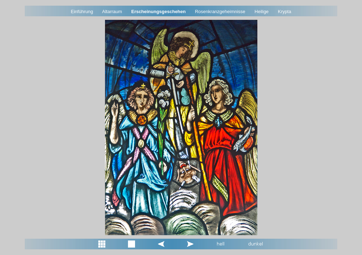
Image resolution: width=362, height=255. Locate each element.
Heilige (262, 11)
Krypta (284, 11)
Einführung (82, 11)
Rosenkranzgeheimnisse (220, 11)
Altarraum (112, 11)
